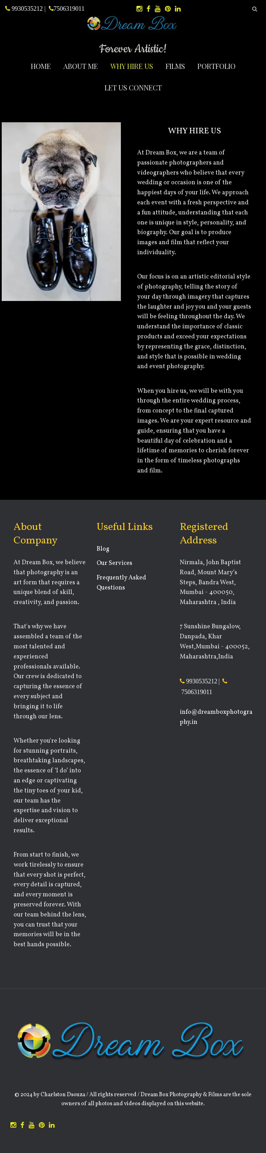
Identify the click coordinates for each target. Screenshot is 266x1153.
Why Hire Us (131, 66)
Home (41, 66)
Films (175, 66)
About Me (80, 66)
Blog (103, 549)
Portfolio (216, 66)
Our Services (114, 563)
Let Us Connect (133, 87)
